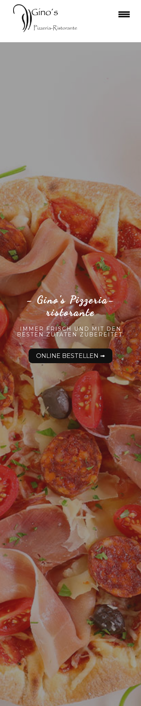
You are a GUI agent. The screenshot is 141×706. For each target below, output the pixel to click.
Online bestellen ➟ (70, 355)
